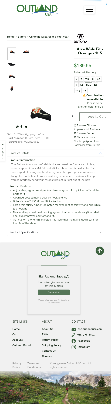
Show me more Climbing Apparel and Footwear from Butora (87, 141)
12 (95, 84)
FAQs (45, 334)
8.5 (98, 79)
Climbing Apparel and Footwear (49, 36)
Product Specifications (24, 232)
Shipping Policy (51, 345)
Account (17, 339)
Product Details (19, 153)
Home (11, 36)
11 (81, 84)
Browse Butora (84, 133)
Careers (47, 356)
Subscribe (53, 292)
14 (84, 90)
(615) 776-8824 (83, 334)
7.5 (87, 79)
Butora (22, 36)
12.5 (78, 90)
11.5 (88, 84)
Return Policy (50, 339)
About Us (47, 329)
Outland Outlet (21, 345)
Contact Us (49, 350)
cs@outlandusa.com (87, 329)
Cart (15, 334)
